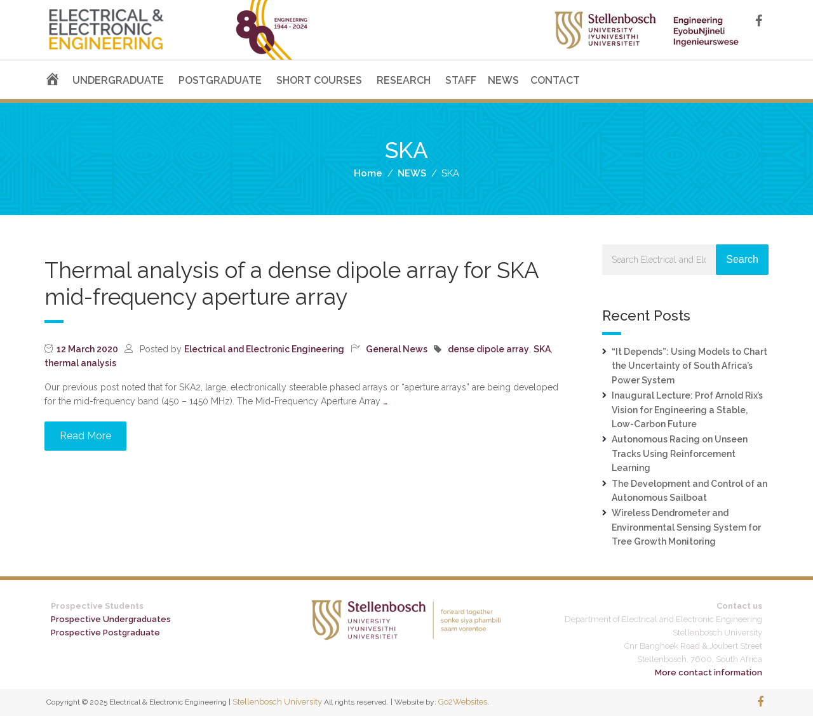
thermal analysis (80, 363)
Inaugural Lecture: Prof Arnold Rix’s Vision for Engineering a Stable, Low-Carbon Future (687, 409)
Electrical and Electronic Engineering (264, 349)
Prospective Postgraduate (105, 632)
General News (396, 349)
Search (742, 259)
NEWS (503, 80)
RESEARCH (404, 80)
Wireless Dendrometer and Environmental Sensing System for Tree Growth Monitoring (686, 527)
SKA (542, 349)
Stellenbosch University (277, 701)
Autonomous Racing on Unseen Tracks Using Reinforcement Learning (680, 453)
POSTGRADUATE (220, 80)
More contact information (708, 672)
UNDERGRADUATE (118, 80)
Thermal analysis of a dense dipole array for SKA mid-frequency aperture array (291, 283)
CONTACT (555, 80)
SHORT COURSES (319, 80)
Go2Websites (462, 701)
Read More (85, 436)
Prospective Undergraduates (111, 619)
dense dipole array (488, 349)
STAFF (460, 80)
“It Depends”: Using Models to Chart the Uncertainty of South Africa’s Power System (689, 366)
